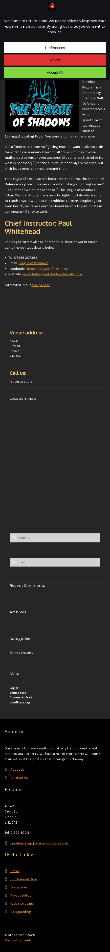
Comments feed (21, 697)
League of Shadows (33, 263)
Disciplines (19, 887)
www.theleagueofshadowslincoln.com (52, 274)
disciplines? (40, 285)
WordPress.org (20, 702)
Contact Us (19, 777)
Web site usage (22, 903)
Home (15, 871)
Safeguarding (20, 912)
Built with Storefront (21, 940)
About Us (17, 769)
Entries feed (18, 692)
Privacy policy (20, 895)
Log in (14, 688)
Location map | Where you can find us (39, 843)
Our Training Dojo (23, 879)
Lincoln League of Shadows (46, 269)
